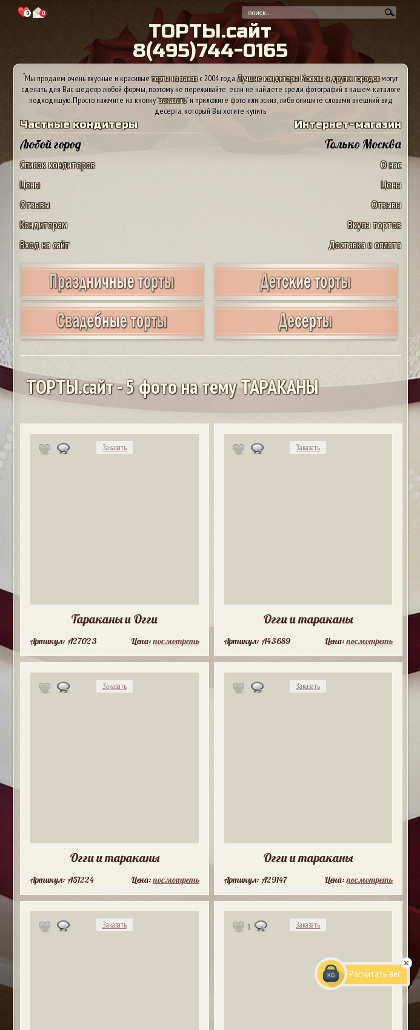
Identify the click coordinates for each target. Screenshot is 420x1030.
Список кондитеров (57, 164)
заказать (172, 100)
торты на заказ (175, 78)
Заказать (114, 447)
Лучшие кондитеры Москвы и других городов (308, 78)
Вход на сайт (45, 244)
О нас (391, 164)
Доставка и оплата (364, 244)
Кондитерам (43, 224)
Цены (30, 184)
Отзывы (35, 204)
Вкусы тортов (374, 224)
